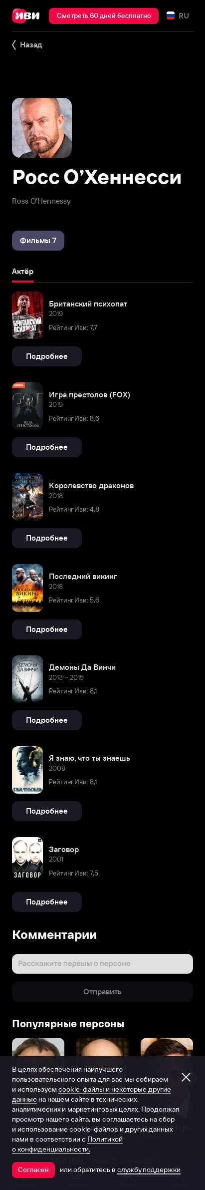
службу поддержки (149, 1170)
